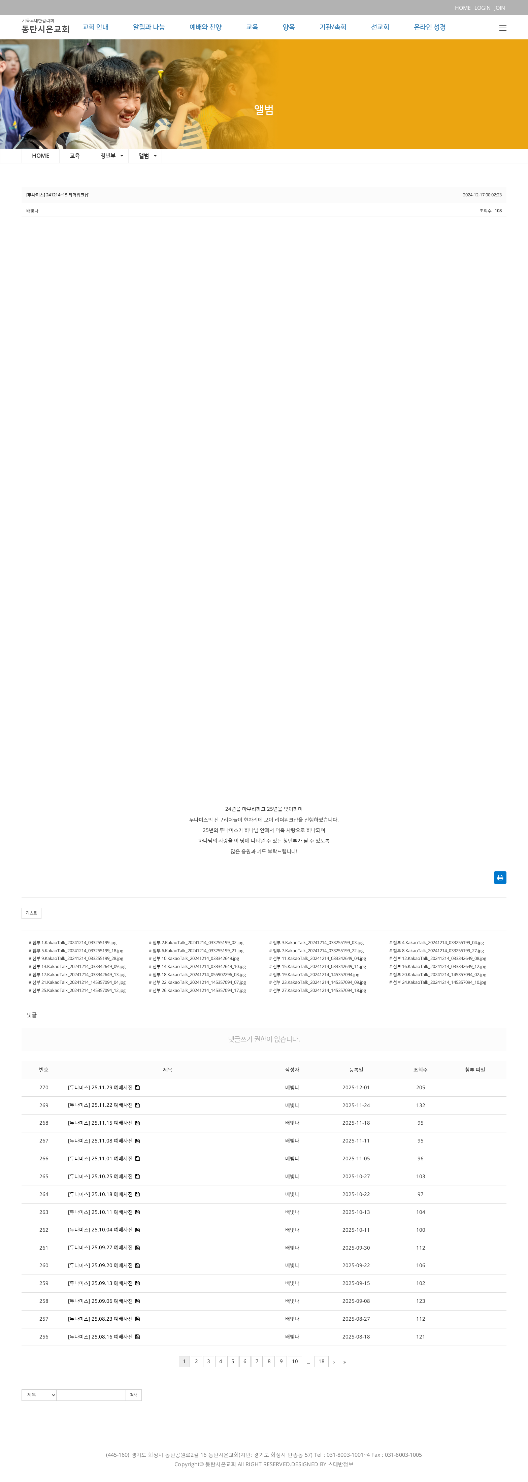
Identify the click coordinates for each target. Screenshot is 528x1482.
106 (420, 1265)
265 (43, 1177)
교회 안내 (95, 27)
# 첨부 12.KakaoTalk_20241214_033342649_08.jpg (437, 958)
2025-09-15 (356, 1283)
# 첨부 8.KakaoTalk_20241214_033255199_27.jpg (436, 950)
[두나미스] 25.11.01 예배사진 (100, 1159)
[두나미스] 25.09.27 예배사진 (100, 1248)
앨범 (148, 156)
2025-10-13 (356, 1212)
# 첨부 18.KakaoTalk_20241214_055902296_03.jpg (197, 974)
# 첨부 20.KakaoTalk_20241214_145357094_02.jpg (437, 974)
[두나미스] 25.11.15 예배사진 (100, 1123)
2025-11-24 (356, 1105)
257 (43, 1319)
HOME (464, 8)
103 (420, 1177)
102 (420, 1283)
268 (43, 1123)
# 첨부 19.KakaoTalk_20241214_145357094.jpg (314, 974)
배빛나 (292, 1088)
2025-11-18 (356, 1123)
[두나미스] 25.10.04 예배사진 (100, 1230)
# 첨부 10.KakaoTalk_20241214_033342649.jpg (194, 958)
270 (43, 1088)
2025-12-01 (356, 1088)
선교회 (380, 27)
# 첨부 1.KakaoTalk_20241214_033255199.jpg (73, 942)
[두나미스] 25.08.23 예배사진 (100, 1319)
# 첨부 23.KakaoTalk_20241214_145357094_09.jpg (317, 982)
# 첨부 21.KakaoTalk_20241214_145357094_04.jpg (77, 982)
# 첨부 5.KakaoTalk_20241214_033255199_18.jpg (76, 950)
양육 (289, 27)
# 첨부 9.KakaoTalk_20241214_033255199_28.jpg (76, 958)
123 (420, 1301)
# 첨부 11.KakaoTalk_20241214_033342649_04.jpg (317, 958)
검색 (133, 1395)
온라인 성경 (430, 27)
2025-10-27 (356, 1177)
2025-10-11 (356, 1230)
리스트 (31, 913)
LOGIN (483, 8)
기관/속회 (333, 27)
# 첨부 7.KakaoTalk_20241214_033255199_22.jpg (316, 950)
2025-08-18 (356, 1337)
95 (421, 1123)
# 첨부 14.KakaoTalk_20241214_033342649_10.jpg (197, 966)
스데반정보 (341, 1464)
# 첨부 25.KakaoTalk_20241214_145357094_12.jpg (77, 990)
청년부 (111, 156)
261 (43, 1248)
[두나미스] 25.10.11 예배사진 (100, 1212)
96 (421, 1159)
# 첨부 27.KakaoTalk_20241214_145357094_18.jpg (317, 990)
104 (420, 1212)
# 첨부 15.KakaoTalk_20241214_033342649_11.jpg (317, 966)
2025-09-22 (356, 1265)
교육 (252, 27)
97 (421, 1194)
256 (43, 1337)
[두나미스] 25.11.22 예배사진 (100, 1105)
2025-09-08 (356, 1301)
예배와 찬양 (206, 27)
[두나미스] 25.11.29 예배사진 (100, 1088)
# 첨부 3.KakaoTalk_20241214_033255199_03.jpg (316, 942)
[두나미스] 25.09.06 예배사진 (100, 1301)
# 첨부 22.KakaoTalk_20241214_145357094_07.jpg (197, 982)
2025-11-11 (356, 1141)
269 (43, 1105)
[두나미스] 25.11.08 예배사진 (100, 1141)
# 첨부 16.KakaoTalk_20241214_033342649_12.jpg (437, 966)
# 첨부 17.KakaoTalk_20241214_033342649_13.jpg (77, 974)
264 (43, 1194)
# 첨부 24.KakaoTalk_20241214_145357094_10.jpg (437, 982)
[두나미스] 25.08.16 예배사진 (100, 1337)
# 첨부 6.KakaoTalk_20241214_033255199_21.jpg (196, 950)
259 (43, 1283)
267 (43, 1141)
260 (43, 1265)
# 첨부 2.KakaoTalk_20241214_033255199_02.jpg (196, 942)
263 (43, 1212)
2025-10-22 (356, 1194)
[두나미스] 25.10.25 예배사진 (100, 1177)
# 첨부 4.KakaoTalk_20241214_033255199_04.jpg (436, 942)
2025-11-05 (356, 1159)
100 (420, 1230)
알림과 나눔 (149, 27)
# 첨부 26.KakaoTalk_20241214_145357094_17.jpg (197, 990)
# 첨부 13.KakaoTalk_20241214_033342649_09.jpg (77, 966)
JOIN (500, 8)
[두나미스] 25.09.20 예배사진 (100, 1265)
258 (43, 1301)
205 (420, 1088)
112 (420, 1248)
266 (43, 1159)
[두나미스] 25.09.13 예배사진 (100, 1283)
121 (420, 1337)
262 (43, 1230)
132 (420, 1105)
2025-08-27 (356, 1319)
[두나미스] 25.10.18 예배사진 (100, 1194)
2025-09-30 (356, 1248)
